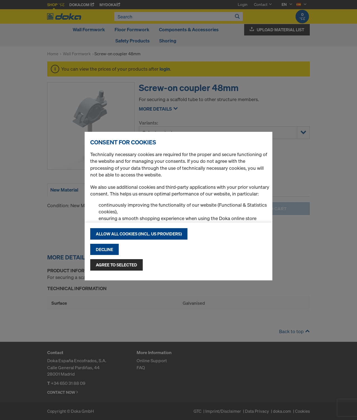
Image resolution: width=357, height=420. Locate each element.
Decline (104, 249)
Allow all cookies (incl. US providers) (139, 234)
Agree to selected (116, 265)
